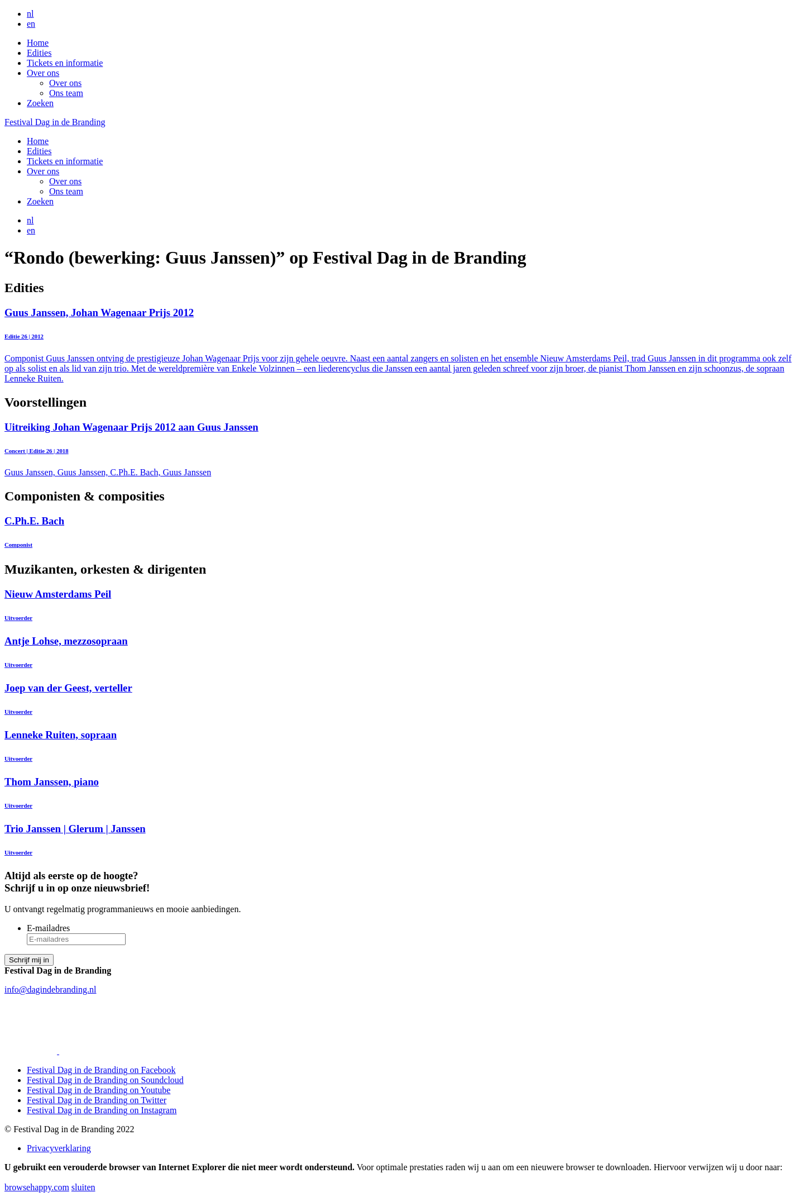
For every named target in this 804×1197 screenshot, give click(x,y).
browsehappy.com (36, 1187)
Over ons (43, 73)
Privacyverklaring (59, 1148)
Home (38, 42)
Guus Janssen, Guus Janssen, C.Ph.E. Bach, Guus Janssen (402, 449)
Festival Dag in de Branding (54, 122)
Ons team (66, 93)
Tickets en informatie (65, 63)
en (31, 23)
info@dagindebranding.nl (50, 989)
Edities (39, 53)
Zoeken (40, 103)
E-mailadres (48, 928)
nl (30, 13)
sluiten (83, 1187)
